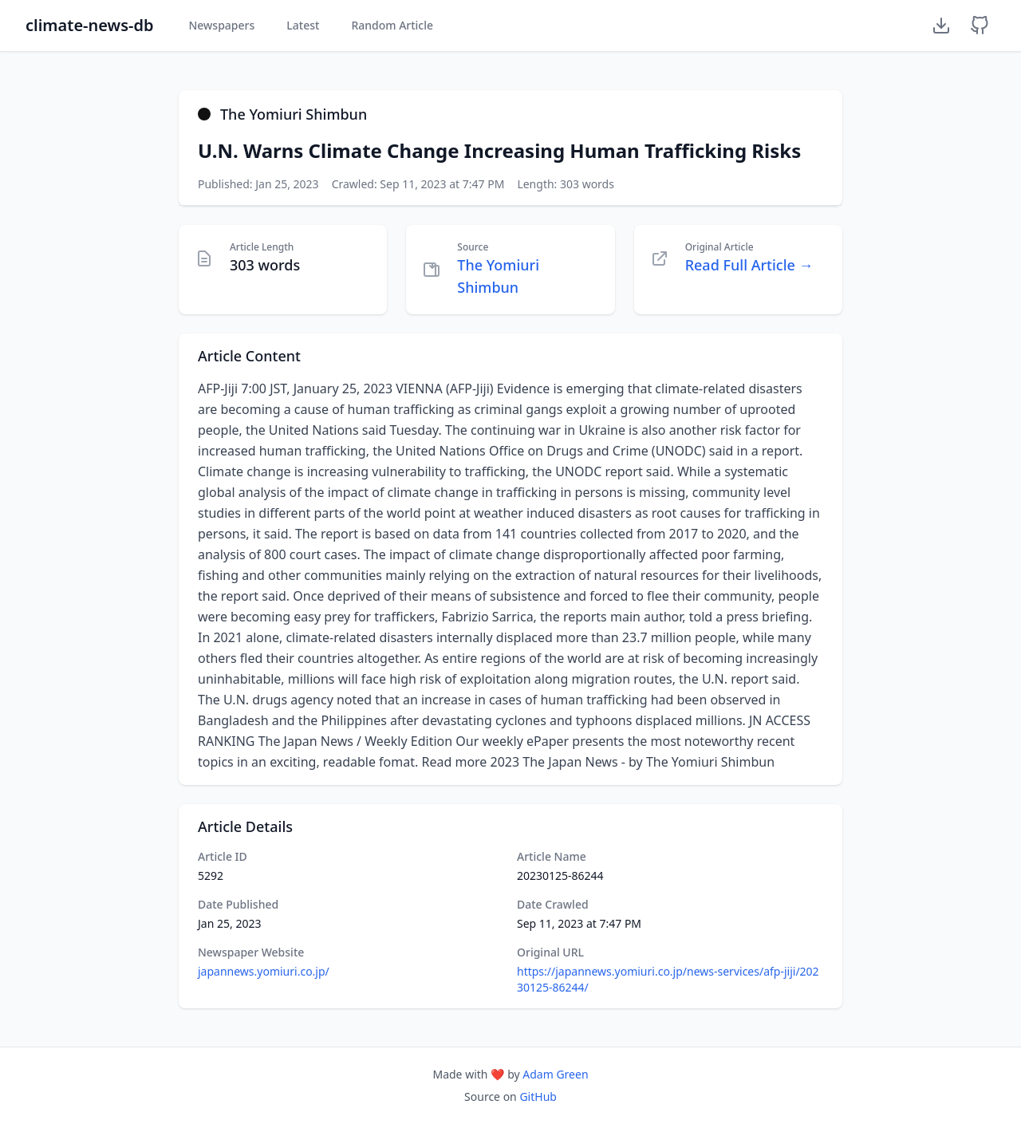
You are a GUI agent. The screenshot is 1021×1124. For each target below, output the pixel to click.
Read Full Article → (749, 264)
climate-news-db (89, 25)
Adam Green (555, 1074)
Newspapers (221, 25)
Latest (302, 25)
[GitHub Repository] (979, 25)
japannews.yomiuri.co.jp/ (263, 971)
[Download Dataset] (941, 25)
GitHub (538, 1096)
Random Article (392, 25)
